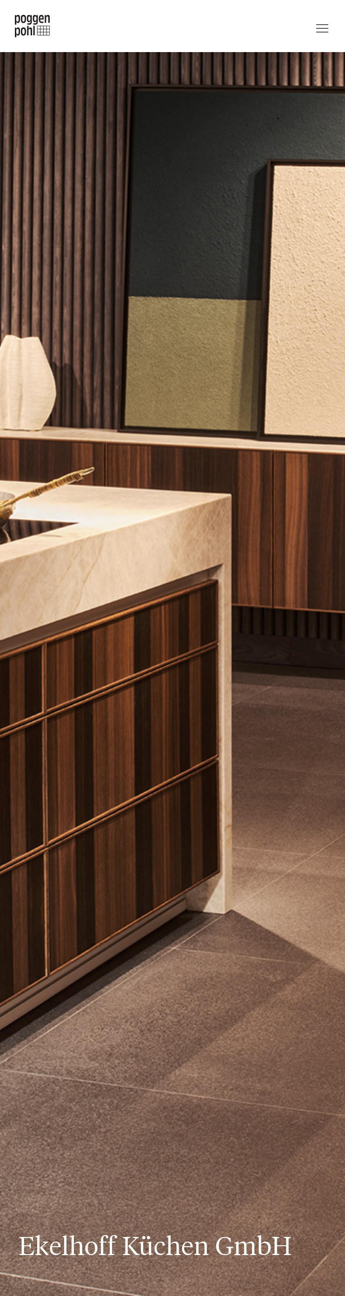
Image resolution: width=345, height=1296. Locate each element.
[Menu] (322, 26)
